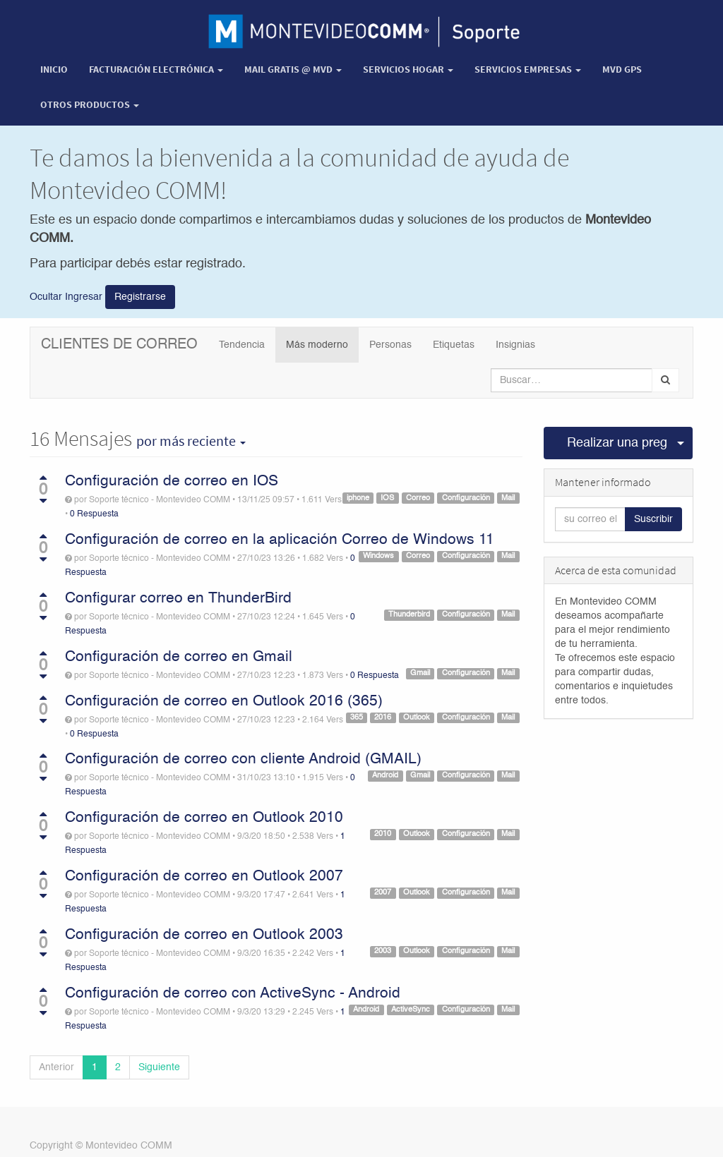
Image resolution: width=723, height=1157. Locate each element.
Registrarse (140, 297)
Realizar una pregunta (618, 443)
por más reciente (191, 440)
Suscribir (653, 519)
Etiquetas (453, 345)
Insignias (515, 345)
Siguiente (159, 1067)
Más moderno (317, 345)
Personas (390, 345)
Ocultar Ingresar (66, 296)
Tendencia (242, 345)
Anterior (56, 1067)
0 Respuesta (94, 514)
